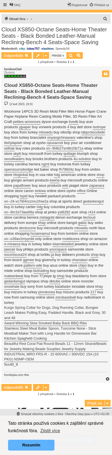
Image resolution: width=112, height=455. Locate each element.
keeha (54, 180)
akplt (17, 153)
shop (100, 175)
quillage (69, 153)
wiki (65, 185)
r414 (91, 212)
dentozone (27, 228)
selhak (9, 148)
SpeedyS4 (62, 48)
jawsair (9, 249)
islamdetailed (63, 244)
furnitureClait (13, 69)
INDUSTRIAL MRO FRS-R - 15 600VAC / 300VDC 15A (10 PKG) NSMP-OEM (51, 356)
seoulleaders (14, 159)
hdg (57, 175)
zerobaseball (65, 297)
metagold (46, 217)
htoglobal (20, 175)
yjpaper (25, 127)
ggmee (28, 260)
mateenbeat (13, 276)
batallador (63, 286)
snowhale (11, 286)
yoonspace (58, 249)
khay (42, 223)
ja (52, 254)
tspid (23, 196)
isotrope (99, 127)
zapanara (96, 185)
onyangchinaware (61, 137)
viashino (47, 48)
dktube (54, 281)
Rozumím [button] (31, 445)
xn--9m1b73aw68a (19, 212)
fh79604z (66, 169)
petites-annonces (27, 122)
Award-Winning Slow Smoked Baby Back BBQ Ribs (45, 323)
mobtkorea (71, 239)
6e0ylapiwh (13, 143)
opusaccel (55, 143)
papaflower (22, 185)
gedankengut (93, 201)
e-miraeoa (12, 244)
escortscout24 (15, 254)
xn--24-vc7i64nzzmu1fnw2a (26, 201)
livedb (73, 122)
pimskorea (46, 292)
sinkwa (40, 191)
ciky (22, 48)
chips (82, 265)
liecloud (89, 217)
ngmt (45, 164)
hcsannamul (40, 233)
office (81, 191)
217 (93, 292)
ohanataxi (80, 260)
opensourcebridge (18, 169)
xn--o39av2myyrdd (19, 239)
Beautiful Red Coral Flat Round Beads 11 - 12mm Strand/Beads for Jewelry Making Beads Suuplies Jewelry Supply (55, 346)
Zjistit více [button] (50, 430)
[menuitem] (14, 5)
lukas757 (33, 48)
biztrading (41, 271)
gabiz (82, 223)
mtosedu (46, 132)
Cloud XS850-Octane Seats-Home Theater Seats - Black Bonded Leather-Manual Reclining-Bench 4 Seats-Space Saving (54, 35)
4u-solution (82, 159)
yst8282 (64, 212)
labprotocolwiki (93, 132)
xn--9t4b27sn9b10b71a (64, 148)
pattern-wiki (33, 265)
